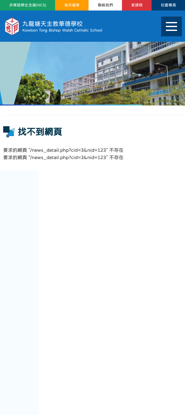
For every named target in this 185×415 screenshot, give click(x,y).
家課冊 (137, 5)
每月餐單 (72, 5)
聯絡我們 (105, 5)
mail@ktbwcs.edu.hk (103, 375)
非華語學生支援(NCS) (27, 5)
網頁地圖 (15, 392)
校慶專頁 (168, 5)
